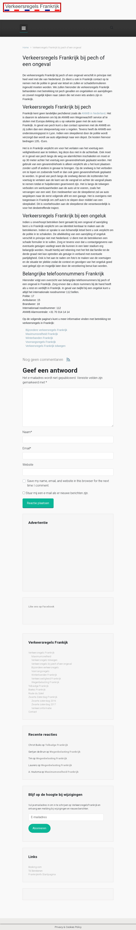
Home (26, 47)
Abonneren (39, 828)
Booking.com (35, 867)
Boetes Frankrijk (36, 689)
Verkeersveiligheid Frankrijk (46, 678)
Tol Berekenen (35, 870)
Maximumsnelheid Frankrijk (42, 333)
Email (27, 448)
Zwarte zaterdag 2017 (43, 704)
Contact (32, 711)
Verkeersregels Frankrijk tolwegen (46, 345)
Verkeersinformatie (41, 708)
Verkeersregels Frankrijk (41, 652)
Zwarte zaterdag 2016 (43, 700)
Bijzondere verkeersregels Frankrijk (46, 329)
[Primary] (24, 28)
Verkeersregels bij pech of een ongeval (51, 663)
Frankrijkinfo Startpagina (42, 874)
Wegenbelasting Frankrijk (45, 682)
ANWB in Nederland (93, 113)
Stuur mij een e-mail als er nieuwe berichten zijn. (57, 493)
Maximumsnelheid (41, 656)
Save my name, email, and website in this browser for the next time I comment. (68, 483)
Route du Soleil (36, 693)
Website (28, 464)
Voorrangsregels (40, 671)
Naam (27, 432)
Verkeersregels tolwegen (44, 660)
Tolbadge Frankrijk (38, 686)
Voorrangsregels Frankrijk (41, 341)
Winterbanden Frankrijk (39, 337)
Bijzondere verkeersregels (45, 667)
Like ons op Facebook (41, 606)
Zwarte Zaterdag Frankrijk (42, 697)
